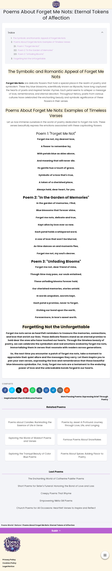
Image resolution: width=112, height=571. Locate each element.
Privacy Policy (9, 559)
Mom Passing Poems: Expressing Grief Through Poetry (84, 398)
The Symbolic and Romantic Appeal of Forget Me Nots (39, 38)
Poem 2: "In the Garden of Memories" (35, 50)
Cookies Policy (9, 563)
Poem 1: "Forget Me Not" (28, 46)
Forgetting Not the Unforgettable (30, 58)
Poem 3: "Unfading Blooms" (31, 54)
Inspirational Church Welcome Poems (23, 398)
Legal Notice (8, 566)
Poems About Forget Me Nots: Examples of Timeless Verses (42, 42)
